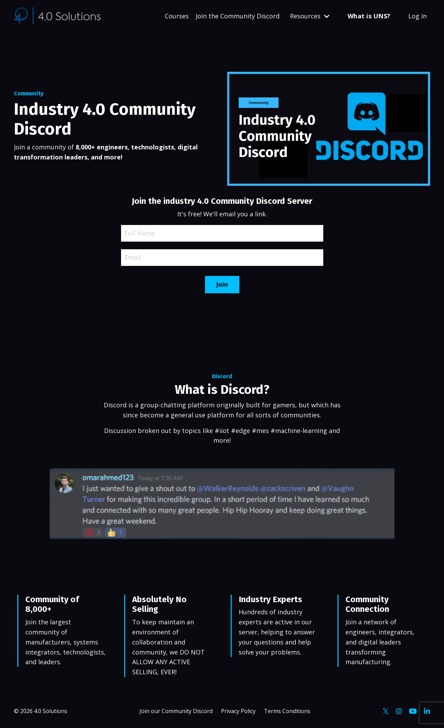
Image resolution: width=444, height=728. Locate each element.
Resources (310, 16)
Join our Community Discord (176, 711)
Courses (177, 16)
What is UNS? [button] (369, 16)
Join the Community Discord (238, 16)
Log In (417, 16)
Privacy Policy (238, 711)
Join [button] (222, 284)
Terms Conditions (287, 711)
